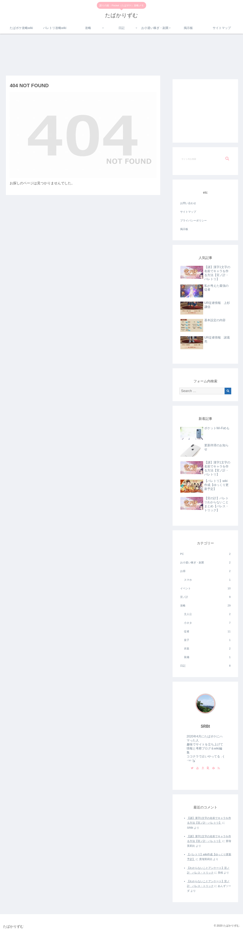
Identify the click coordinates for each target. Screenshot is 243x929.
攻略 (205, 605)
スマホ (207, 580)
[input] (205, 159)
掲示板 (184, 229)
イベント (205, 588)
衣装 (207, 648)
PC (205, 554)
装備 (207, 657)
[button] (227, 159)
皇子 (207, 640)
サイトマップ (188, 211)
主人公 (207, 614)
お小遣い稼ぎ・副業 (205, 562)
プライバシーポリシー (193, 220)
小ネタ (207, 623)
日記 (205, 665)
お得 (205, 571)
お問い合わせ (188, 203)
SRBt (205, 726)
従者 (207, 631)
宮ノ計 (205, 597)
